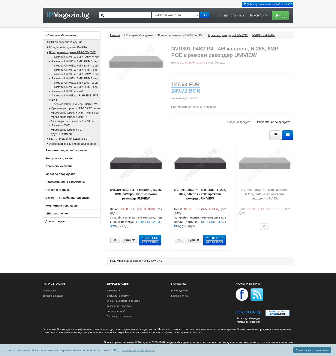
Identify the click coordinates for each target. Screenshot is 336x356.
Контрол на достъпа (59, 158)
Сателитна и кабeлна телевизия (67, 197)
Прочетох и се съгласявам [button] (312, 350)
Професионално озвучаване (65, 181)
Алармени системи (58, 166)
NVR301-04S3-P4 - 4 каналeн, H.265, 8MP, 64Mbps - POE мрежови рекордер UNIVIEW (136, 194)
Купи (129, 240)
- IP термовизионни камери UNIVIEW (73, 104)
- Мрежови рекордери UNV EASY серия (74, 108)
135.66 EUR (150, 240)
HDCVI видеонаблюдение (64, 42)
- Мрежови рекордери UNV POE (69, 116)
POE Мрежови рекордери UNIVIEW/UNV (136, 260)
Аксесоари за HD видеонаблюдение (71, 143)
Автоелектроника (57, 189)
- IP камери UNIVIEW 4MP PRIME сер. (73, 69)
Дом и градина (55, 221)
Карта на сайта (179, 295)
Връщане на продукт (118, 295)
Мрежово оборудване (60, 174)
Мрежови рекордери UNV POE (228, 35)
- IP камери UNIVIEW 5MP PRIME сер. (73, 78)
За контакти (258, 15)
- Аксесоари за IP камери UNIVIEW (71, 121)
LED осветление (56, 213)
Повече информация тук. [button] (138, 350)
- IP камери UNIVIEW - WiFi (66, 91)
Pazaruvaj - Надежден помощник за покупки (248, 320)
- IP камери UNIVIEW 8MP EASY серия (74, 82)
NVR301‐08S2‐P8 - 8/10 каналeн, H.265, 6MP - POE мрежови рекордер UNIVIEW (264, 194)
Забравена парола (53, 295)
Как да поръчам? (231, 15)
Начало (115, 35)
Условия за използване (119, 306)
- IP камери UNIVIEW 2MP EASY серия (74, 57)
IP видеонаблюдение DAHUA (66, 47)
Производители (179, 290)
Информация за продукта (273, 122)
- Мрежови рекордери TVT (66, 129)
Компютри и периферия (61, 205)
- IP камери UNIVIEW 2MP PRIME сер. (73, 61)
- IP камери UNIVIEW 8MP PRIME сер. (73, 87)
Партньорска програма (119, 316)
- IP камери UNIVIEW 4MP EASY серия (74, 65)
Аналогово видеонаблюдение (66, 150)
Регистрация (49, 290)
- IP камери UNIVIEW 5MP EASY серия (74, 74)
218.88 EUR (214, 240)
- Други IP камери (60, 134)
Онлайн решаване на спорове (123, 301)
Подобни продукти (239, 122)
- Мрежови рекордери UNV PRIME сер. (74, 112)
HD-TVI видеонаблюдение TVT (67, 138)
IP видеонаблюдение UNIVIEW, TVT (71, 52)
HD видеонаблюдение (60, 35)
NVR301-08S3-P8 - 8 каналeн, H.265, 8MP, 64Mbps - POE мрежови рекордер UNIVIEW (200, 194)
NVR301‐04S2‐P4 (263, 35)
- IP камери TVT (59, 125)
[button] (279, 15)
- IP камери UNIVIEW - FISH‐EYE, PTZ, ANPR (74, 97)
